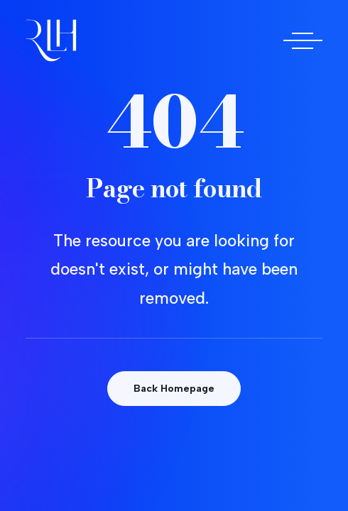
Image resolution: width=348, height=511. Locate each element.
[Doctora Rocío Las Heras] (51, 40)
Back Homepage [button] (174, 389)
